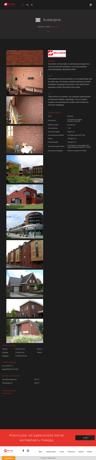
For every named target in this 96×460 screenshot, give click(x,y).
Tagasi (48, 31)
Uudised (81, 452)
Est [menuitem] (23, 5)
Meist (40, 452)
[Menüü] (90, 4)
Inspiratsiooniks (51, 452)
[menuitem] (23, 5)
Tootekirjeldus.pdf (7, 393)
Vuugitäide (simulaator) (9, 390)
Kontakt (89, 452)
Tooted (62, 452)
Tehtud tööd (71, 452)
